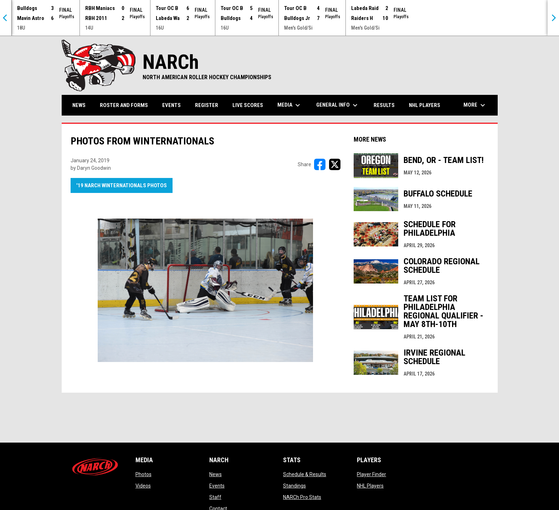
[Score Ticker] (279, 18)
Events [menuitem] (171, 105)
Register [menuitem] (206, 105)
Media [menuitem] (289, 105)
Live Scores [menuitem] (247, 105)
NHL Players (370, 486)
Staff (215, 497)
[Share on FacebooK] (319, 164)
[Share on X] (334, 164)
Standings (294, 486)
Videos (143, 486)
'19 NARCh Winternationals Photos (121, 185)
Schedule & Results (304, 474)
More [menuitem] (475, 105)
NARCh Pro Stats (302, 497)
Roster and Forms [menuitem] (124, 105)
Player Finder (371, 474)
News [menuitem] (79, 105)
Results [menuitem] (384, 105)
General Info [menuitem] (337, 105)
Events (217, 486)
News (215, 474)
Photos (143, 474)
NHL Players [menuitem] (424, 105)
